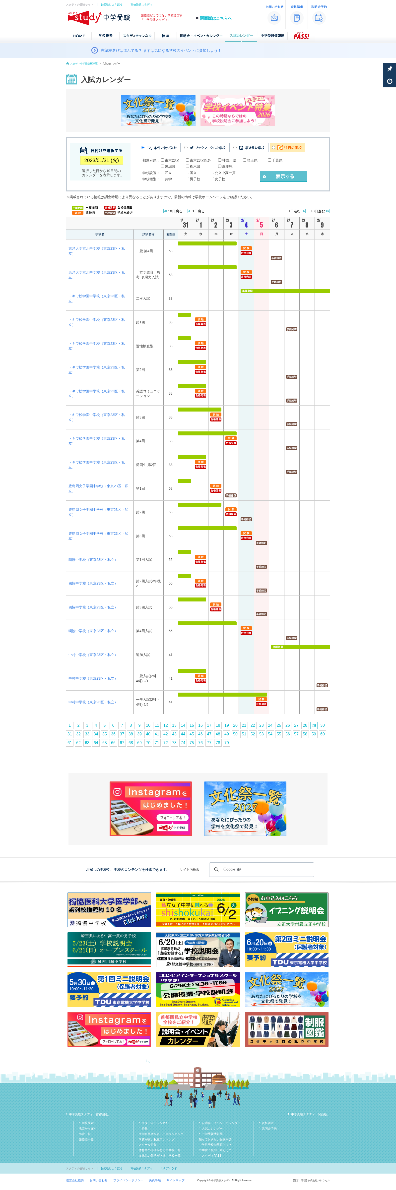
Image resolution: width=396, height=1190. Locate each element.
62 (78, 743)
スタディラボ (168, 1168)
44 (183, 734)
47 (209, 734)
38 (131, 734)
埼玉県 (252, 160)
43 (174, 734)
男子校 (195, 179)
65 (104, 743)
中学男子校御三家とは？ (215, 1144)
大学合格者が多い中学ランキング (161, 1134)
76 (200, 743)
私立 (168, 173)
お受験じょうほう (112, 4)
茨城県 (170, 167)
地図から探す (88, 1128)
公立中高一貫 (225, 173)
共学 (168, 179)
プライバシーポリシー (128, 1180)
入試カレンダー (212, 1128)
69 (139, 743)
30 (322, 725)
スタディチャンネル (155, 1123)
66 (113, 743)
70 (148, 743)
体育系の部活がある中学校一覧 (160, 1150)
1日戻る (199, 211)
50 (235, 734)
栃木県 (195, 167)
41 (157, 734)
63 (87, 743)
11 (157, 725)
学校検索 (88, 1123)
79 (226, 743)
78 (218, 743)
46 (200, 734)
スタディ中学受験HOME (84, 63)
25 (279, 725)
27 (296, 725)
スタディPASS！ (213, 1155)
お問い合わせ (99, 1180)
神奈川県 (229, 160)
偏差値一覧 (86, 1139)
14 (183, 725)
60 (322, 734)
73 (174, 743)
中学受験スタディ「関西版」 (310, 1114)
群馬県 (227, 167)
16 (200, 725)
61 (69, 743)
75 (192, 743)
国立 (193, 173)
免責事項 (155, 1180)
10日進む (318, 211)
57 (296, 734)
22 (253, 725)
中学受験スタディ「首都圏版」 (90, 1114)
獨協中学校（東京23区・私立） (93, 560)
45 (192, 734)
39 (139, 734)
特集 (145, 1128)
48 (218, 734)
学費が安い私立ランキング (157, 1139)
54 (270, 734)
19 (226, 725)
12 (165, 725)
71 (157, 743)
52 (253, 734)
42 (165, 734)
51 (244, 734)
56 (287, 734)
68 (131, 743)
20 (235, 725)
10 (148, 725)
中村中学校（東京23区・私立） (93, 655)
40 (148, 734)
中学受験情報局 (212, 1134)
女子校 (220, 179)
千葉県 (277, 160)
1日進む (294, 211)
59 (314, 734)
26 (287, 725)
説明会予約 (269, 1128)
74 (183, 743)
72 (165, 743)
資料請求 (268, 1123)
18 (218, 725)
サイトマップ (176, 1180)
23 (261, 725)
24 (270, 725)
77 (209, 743)
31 (69, 734)
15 (192, 725)
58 (305, 734)
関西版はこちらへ (216, 18)
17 (209, 725)
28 (305, 725)
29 (314, 725)
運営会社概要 (75, 1180)
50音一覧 (85, 1134)
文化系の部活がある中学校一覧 (160, 1155)
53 (261, 734)
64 (96, 743)
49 (226, 734)
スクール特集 (148, 1144)
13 (174, 725)
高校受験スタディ (141, 4)
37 (122, 734)
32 (78, 734)
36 (113, 734)
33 (87, 734)
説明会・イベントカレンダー (221, 1123)
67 (122, 743)
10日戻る (175, 211)
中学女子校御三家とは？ (215, 1150)
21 (244, 725)
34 (96, 734)
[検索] (260, 870)
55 (279, 734)
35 (104, 734)
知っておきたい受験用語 (215, 1139)
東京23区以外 (200, 160)
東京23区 (172, 160)
